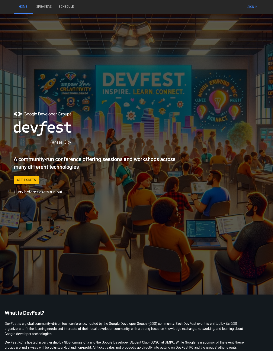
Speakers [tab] (44, 7)
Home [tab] (23, 7)
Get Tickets (26, 180)
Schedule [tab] (66, 7)
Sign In (252, 7)
